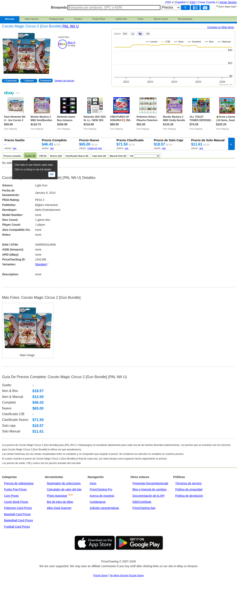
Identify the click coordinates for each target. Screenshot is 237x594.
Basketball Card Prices (18, 520)
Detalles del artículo (64, 80)
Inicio (93, 483)
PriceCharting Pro (101, 489)
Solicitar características (104, 508)
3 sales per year (94, 148)
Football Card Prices (17, 526)
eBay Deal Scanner (59, 508)
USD (168, 2)
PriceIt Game (100, 575)
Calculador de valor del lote (64, 489)
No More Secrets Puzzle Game (127, 575)
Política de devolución (189, 495)
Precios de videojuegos (19, 483)
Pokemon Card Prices (18, 508)
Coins (140, 19)
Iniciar (228, 2)
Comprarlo (45, 80)
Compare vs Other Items (220, 27)
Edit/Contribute (141, 501)
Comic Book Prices (16, 501)
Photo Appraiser (57, 495)
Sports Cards (161, 19)
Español (180, 2)
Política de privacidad (188, 489)
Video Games (31, 19)
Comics (78, 19)
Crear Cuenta (206, 2)
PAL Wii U (70, 26)
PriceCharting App (143, 508)
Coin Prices (11, 495)
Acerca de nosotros (102, 495)
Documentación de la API (148, 495)
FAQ (193, 2)
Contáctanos (98, 501)
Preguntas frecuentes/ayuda (150, 483)
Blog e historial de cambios (149, 489)
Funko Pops (98, 19)
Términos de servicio (188, 483)
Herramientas (185, 19)
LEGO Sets (121, 19)
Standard (41, 264)
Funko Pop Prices (15, 489)
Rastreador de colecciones (64, 483)
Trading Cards (56, 19)
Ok (52, 174)
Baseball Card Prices (17, 514)
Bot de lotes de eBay (60, 501)
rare (15, 148)
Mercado (9, 19)
